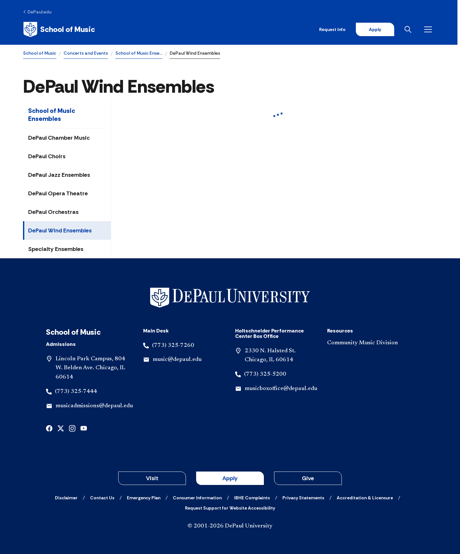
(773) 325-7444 (76, 391)
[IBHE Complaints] (252, 497)
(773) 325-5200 (265, 374)
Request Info (335, 29)
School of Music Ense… (138, 53)
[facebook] (49, 428)
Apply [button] (230, 478)
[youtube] (83, 428)
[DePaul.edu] (37, 12)
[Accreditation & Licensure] (365, 497)
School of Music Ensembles (51, 114)
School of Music (39, 53)
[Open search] (412, 29)
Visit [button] (152, 478)
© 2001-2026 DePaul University (230, 526)
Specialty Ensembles (55, 249)
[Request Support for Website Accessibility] (230, 508)
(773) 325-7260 (173, 345)
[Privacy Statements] (303, 497)
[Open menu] (432, 29)
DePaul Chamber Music (59, 138)
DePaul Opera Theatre (58, 193)
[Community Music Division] (368, 343)
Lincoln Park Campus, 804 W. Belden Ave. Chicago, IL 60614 (90, 368)
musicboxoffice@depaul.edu (281, 389)
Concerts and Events (86, 53)
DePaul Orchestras (53, 212)
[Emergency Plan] (143, 497)
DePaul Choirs (46, 156)
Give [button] (308, 478)
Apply (378, 29)
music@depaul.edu (177, 360)
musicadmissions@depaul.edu (94, 406)
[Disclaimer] (66, 497)
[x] (60, 428)
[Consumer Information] (197, 497)
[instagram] (72, 428)
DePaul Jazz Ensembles (59, 175)
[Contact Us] (102, 497)
